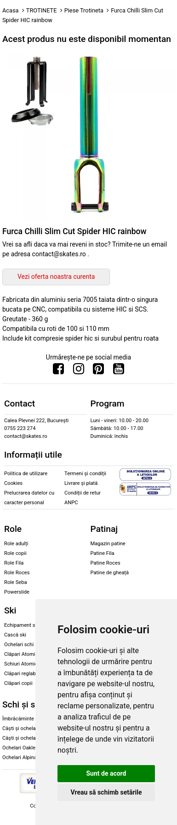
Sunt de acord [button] (106, 773)
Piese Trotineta (83, 10)
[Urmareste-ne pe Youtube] (118, 371)
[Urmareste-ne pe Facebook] (58, 371)
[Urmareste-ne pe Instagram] (78, 371)
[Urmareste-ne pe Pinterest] (98, 371)
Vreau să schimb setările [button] (106, 792)
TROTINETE (41, 10)
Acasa (10, 10)
